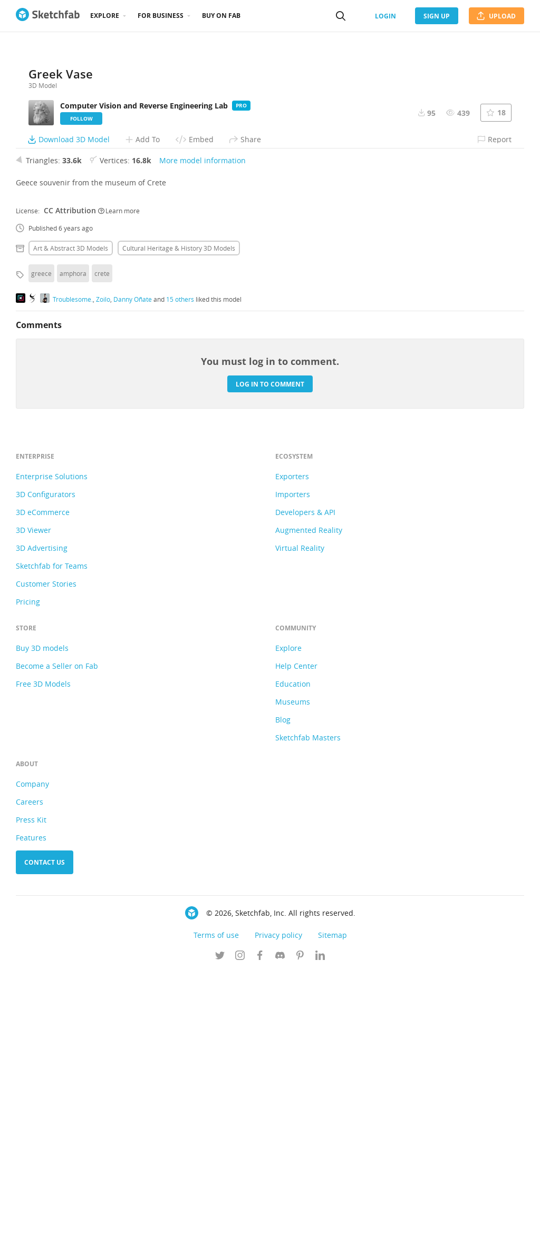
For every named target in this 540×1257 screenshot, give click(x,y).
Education (293, 968)
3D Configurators (45, 779)
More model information (202, 445)
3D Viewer (33, 814)
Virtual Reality (299, 832)
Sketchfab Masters (308, 1022)
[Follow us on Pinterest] (300, 1240)
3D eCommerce (43, 796)
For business (161, 15)
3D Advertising (42, 832)
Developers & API (305, 796)
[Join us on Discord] (280, 1240)
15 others (180, 583)
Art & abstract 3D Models (70, 532)
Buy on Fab (221, 15)
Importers (292, 779)
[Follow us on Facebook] (260, 1240)
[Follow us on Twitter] (220, 1240)
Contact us (44, 1146)
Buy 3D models (42, 932)
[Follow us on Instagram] (240, 1240)
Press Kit (31, 1104)
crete (102, 557)
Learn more (119, 494)
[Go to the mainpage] (48, 16)
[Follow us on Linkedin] (320, 1240)
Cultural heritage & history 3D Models (178, 532)
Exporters (292, 761)
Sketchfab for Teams (52, 850)
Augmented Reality (308, 814)
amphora (73, 557)
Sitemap (332, 1219)
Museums (292, 986)
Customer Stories (46, 868)
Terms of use (216, 1219)
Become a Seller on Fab (57, 950)
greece (41, 557)
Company (32, 1068)
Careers (29, 1086)
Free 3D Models (43, 968)
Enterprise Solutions (52, 761)
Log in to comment (270, 668)
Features (31, 1122)
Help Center (296, 950)
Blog (283, 1004)
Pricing (28, 886)
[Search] (340, 16)
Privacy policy (278, 1219)
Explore (104, 15)
